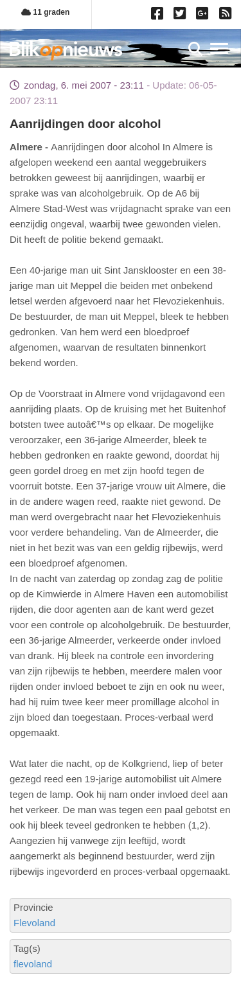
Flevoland (34, 922)
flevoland (32, 963)
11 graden (45, 12)
